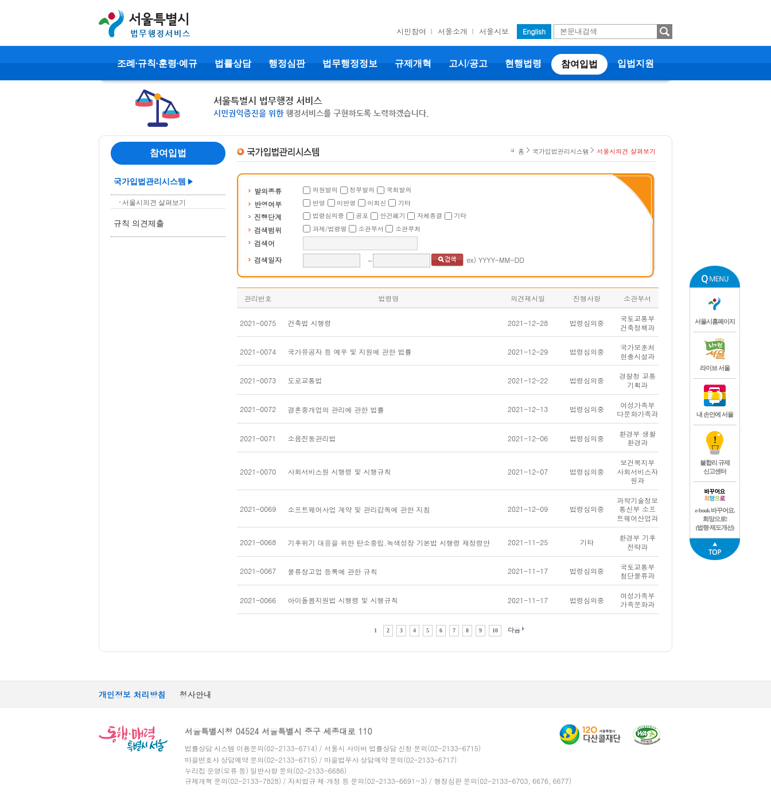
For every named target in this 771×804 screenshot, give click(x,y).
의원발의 (325, 189)
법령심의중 (328, 215)
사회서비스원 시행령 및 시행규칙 (339, 471)
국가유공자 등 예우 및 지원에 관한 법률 (350, 351)
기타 (404, 203)
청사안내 (196, 694)
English (534, 31)
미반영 (346, 203)
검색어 (264, 243)
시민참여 (411, 31)
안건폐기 (393, 215)
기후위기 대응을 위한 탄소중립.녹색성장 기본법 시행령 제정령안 (389, 542)
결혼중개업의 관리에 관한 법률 (336, 409)
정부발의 (362, 189)
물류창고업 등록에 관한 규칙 (332, 571)
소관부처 (407, 228)
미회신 (377, 203)
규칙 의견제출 (139, 223)
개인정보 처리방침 (132, 694)
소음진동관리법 (312, 438)
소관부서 (371, 228)
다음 (514, 630)
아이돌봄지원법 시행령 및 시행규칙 (343, 600)
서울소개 (453, 31)
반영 (319, 203)
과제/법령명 (330, 228)
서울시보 (494, 31)
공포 (362, 215)
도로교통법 (305, 380)
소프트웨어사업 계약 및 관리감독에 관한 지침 (359, 509)
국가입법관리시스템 (150, 181)
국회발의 (399, 189)
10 (495, 630)
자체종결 (429, 215)
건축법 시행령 (310, 323)
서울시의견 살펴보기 (154, 203)
